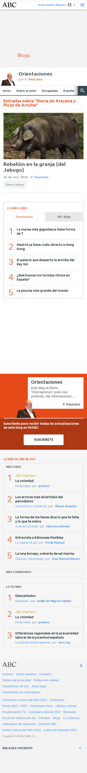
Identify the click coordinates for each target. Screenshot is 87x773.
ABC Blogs (64, 217)
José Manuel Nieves (66, 559)
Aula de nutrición (26, 526)
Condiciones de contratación (21, 692)
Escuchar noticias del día (19, 718)
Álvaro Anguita (66, 506)
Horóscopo (57, 700)
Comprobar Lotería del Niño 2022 (24, 700)
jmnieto (44, 486)
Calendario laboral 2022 (45, 712)
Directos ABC (48, 724)
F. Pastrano (40, 177)
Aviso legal (39, 686)
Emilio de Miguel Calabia (54, 601)
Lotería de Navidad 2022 (60, 730)
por (31, 79)
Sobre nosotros (26, 674)
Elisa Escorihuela (57, 526)
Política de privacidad (16, 680)
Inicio (7, 90)
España (68, 90)
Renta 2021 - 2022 (14, 706)
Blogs (57, 718)
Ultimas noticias (66, 706)
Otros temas (15, 184)
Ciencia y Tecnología (29, 559)
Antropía (44, 718)
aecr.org (64, 642)
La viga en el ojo (26, 542)
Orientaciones (35, 74)
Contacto (45, 674)
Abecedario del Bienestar (19, 724)
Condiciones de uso (15, 686)
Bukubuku (22, 601)
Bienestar (69, 712)
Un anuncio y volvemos (31, 506)
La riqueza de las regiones (32, 642)
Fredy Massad (54, 542)
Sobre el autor (26, 90)
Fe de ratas (22, 486)
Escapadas (50, 90)
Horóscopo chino (41, 706)
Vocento (7, 674)
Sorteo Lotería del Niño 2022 (21, 730)
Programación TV (14, 712)
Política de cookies (46, 680)
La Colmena (71, 718)
